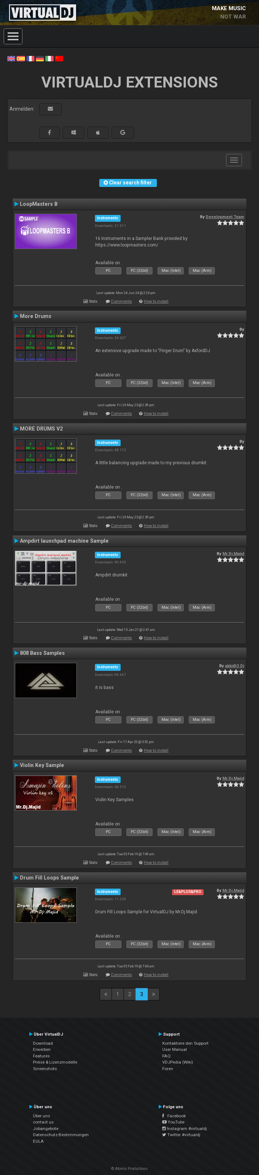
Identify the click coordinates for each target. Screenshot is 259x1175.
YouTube (173, 1122)
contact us (43, 1122)
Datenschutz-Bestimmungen (61, 1134)
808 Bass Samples (42, 653)
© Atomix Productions (129, 1168)
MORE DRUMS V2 (41, 429)
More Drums (35, 316)
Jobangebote (45, 1128)
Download (43, 1043)
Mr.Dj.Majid (233, 553)
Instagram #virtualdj (184, 1128)
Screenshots (45, 1068)
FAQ (166, 1055)
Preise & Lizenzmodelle (55, 1062)
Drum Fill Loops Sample (49, 878)
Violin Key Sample (42, 765)
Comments (121, 301)
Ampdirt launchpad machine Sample (64, 541)
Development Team (225, 216)
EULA (38, 1141)
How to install (156, 301)
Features (41, 1055)
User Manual (174, 1049)
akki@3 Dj (234, 665)
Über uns (41, 1115)
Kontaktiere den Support (185, 1043)
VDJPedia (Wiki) (177, 1062)
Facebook (174, 1115)
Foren (167, 1068)
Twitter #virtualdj (181, 1134)
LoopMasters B (39, 204)
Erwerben (42, 1049)
